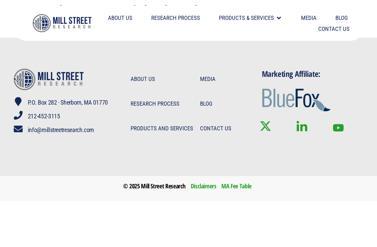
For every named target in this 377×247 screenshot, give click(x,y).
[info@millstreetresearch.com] (18, 129)
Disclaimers (204, 186)
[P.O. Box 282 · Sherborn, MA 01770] (18, 102)
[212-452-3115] (18, 115)
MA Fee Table (236, 186)
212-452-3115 (45, 116)
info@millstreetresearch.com (62, 129)
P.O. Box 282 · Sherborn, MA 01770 (69, 102)
